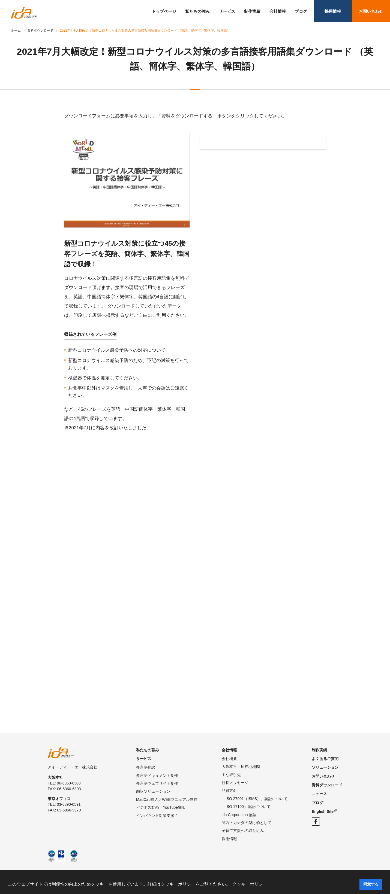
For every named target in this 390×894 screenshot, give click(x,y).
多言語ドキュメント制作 (157, 775)
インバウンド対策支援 (155, 815)
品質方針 (229, 790)
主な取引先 (231, 775)
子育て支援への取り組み (243, 830)
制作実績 (252, 11)
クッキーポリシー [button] (249, 884)
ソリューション (325, 767)
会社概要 (229, 758)
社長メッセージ (235, 782)
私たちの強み (197, 11)
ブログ (301, 11)
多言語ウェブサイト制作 (157, 783)
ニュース (319, 794)
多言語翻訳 (145, 767)
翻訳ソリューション (153, 791)
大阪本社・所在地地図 (241, 766)
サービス (227, 11)
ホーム (16, 30)
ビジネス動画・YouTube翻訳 (160, 807)
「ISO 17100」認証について (246, 806)
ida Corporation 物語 (239, 815)
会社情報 (277, 11)
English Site (323, 811)
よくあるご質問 (325, 758)
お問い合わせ (371, 11)
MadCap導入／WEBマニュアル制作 (166, 799)
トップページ (164, 11)
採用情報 (333, 11)
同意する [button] (371, 884)
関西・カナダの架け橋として (246, 822)
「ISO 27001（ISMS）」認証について (254, 798)
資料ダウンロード (40, 30)
